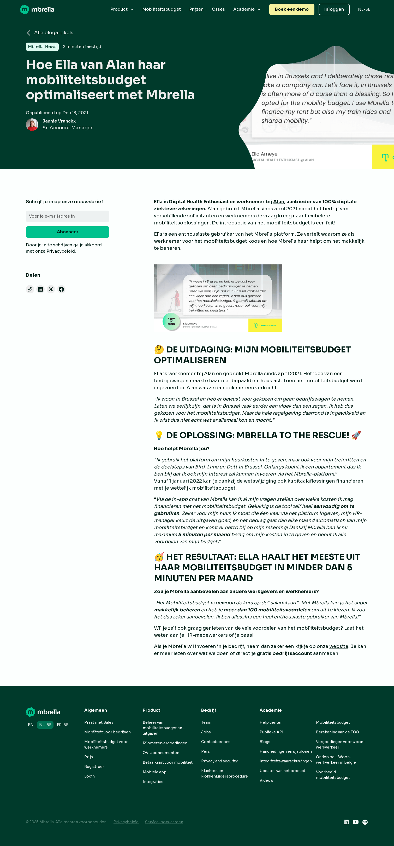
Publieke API (271, 732)
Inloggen (334, 9)
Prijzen (196, 9)
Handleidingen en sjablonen (286, 751)
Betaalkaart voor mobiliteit (168, 762)
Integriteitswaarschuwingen (286, 761)
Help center (271, 722)
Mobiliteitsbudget (161, 9)
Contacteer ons (215, 741)
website (338, 646)
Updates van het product (282, 770)
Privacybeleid (126, 822)
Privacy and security (219, 761)
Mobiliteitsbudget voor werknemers (106, 744)
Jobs (206, 732)
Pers (205, 751)
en (31, 724)
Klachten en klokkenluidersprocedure (224, 773)
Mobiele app (154, 772)
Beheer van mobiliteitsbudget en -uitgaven (164, 728)
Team (206, 722)
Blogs (265, 741)
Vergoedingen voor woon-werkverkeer (340, 744)
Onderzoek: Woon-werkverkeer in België (336, 760)
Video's (266, 780)
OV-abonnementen (161, 752)
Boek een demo (292, 9)
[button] (122, 9)
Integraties (153, 781)
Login (89, 776)
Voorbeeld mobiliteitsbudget (333, 775)
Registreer (94, 766)
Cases (218, 9)
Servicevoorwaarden (164, 822)
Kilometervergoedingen (165, 743)
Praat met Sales (99, 722)
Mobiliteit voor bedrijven (107, 732)
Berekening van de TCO (337, 732)
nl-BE (45, 724)
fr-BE (62, 724)
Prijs (88, 757)
